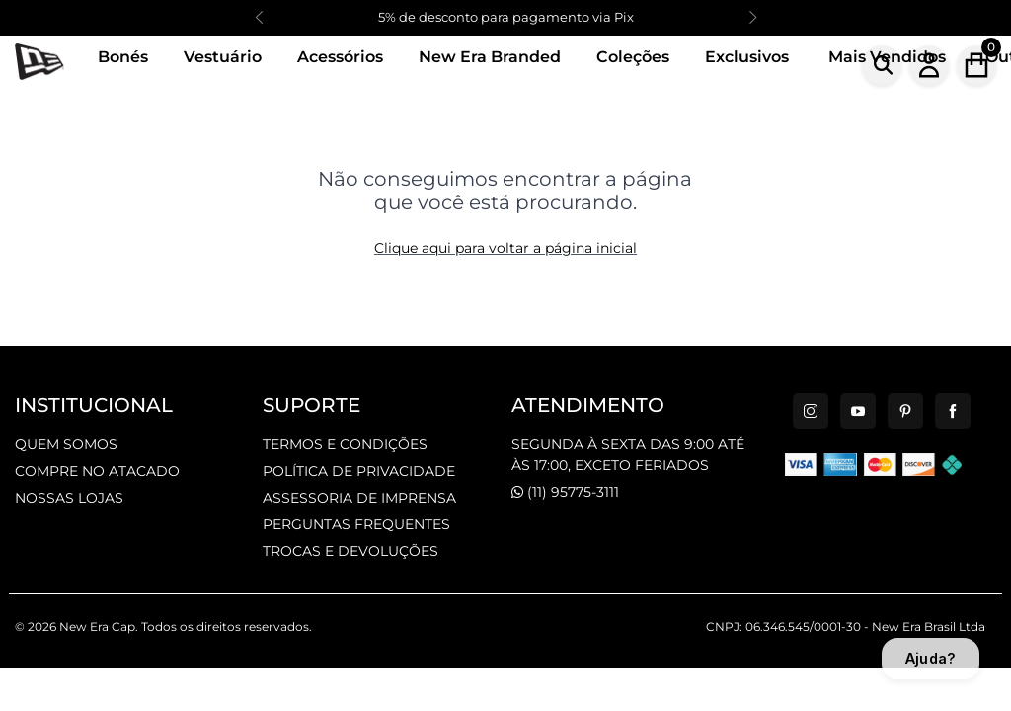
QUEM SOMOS (66, 444)
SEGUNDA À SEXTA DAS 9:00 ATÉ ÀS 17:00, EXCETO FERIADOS (627, 454)
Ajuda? (930, 658)
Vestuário (223, 56)
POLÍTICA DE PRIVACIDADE (359, 471)
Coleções (632, 56)
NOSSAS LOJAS (69, 498)
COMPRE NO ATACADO (97, 471)
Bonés (123, 56)
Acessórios (340, 56)
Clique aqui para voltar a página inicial (505, 248)
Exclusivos (747, 56)
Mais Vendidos (887, 56)
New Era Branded (490, 56)
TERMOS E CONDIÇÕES (345, 444)
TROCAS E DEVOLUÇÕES (350, 551)
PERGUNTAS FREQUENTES (356, 524)
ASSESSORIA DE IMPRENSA (359, 498)
